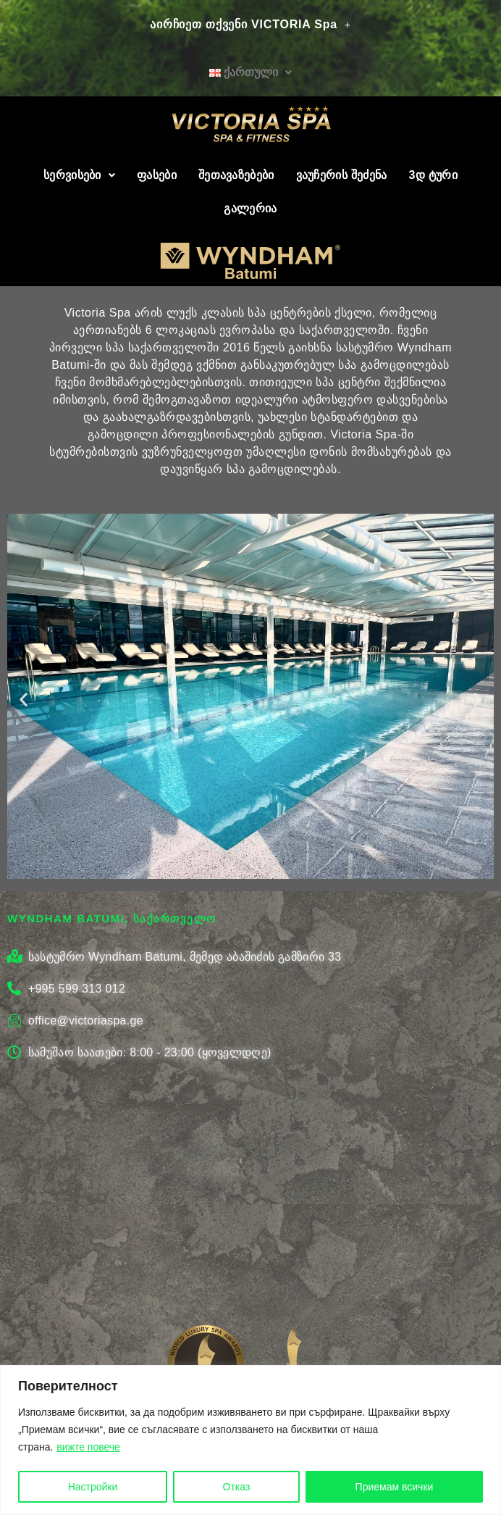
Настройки (93, 1487)
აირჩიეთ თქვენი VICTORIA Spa (250, 24)
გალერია (250, 208)
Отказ (236, 1487)
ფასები (157, 175)
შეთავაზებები (236, 175)
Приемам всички (394, 1487)
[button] (23, 699)
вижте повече (88, 1447)
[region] (250, 1440)
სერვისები (79, 175)
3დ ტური (432, 175)
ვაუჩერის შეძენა (341, 175)
